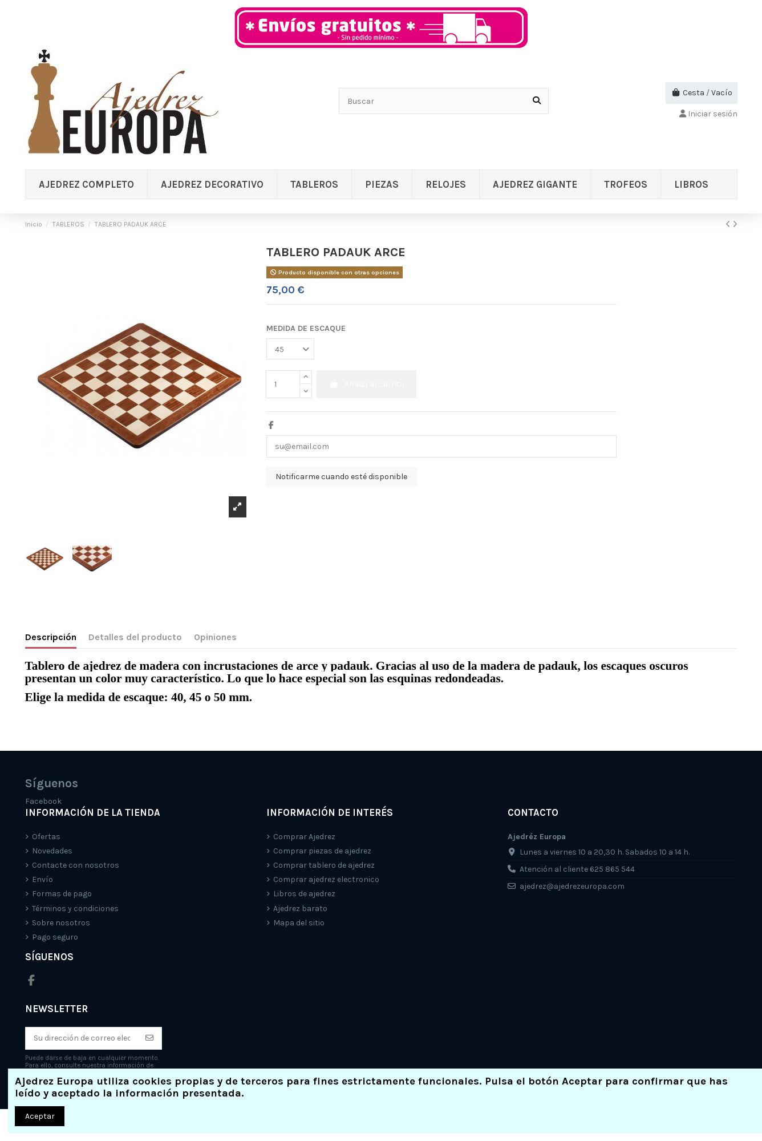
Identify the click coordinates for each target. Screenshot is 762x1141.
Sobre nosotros (61, 923)
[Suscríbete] (149, 1038)
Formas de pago (62, 894)
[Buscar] (537, 101)
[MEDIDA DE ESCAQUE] (290, 348)
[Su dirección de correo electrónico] (82, 1038)
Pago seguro (55, 937)
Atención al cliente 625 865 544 (577, 869)
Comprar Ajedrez (304, 836)
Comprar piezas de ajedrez (322, 851)
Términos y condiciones (75, 908)
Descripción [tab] (50, 637)
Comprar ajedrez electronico (326, 879)
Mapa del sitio (299, 923)
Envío (42, 879)
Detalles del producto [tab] (135, 637)
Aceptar (40, 1116)
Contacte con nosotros (75, 865)
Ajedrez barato (300, 908)
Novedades (52, 851)
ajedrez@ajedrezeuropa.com (572, 886)
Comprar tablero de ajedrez (324, 865)
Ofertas (46, 836)
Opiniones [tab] (215, 637)
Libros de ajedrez (304, 894)
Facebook (43, 801)
